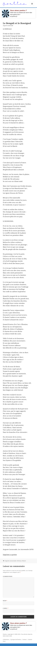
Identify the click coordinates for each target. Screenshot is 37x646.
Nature (24, 561)
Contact (24, 639)
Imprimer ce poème (10, 554)
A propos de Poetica (15, 639)
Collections (6, 639)
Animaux (19, 561)
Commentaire (7, 576)
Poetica (5, 634)
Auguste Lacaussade (10, 561)
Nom (5, 600)
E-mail (5, 608)
